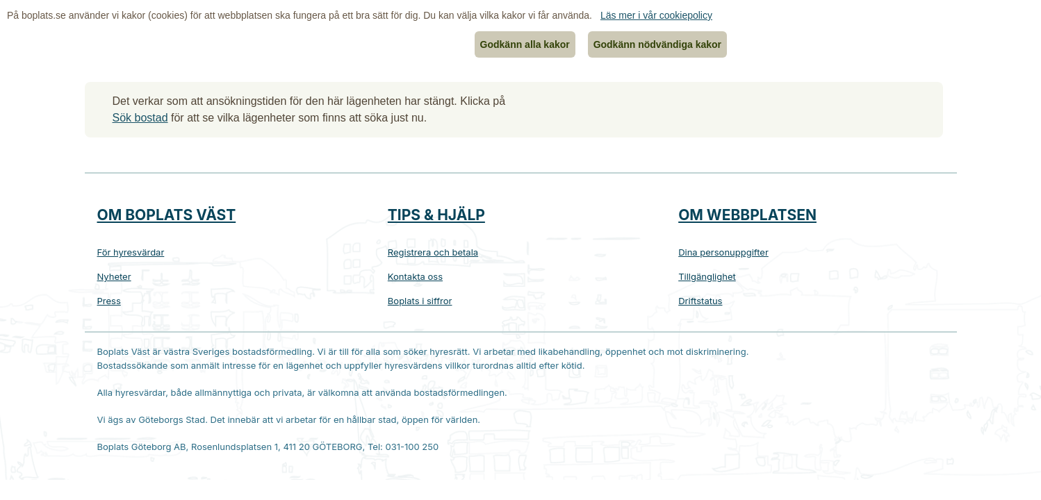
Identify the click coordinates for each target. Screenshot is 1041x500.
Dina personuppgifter (723, 252)
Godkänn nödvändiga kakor (657, 44)
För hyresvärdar (131, 252)
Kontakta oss (415, 276)
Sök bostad (140, 118)
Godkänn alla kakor (525, 44)
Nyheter (114, 276)
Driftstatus (700, 300)
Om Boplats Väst (166, 215)
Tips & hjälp (436, 215)
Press (109, 300)
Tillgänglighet (707, 276)
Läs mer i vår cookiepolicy (656, 15)
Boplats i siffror (420, 300)
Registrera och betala (433, 252)
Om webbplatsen (747, 215)
